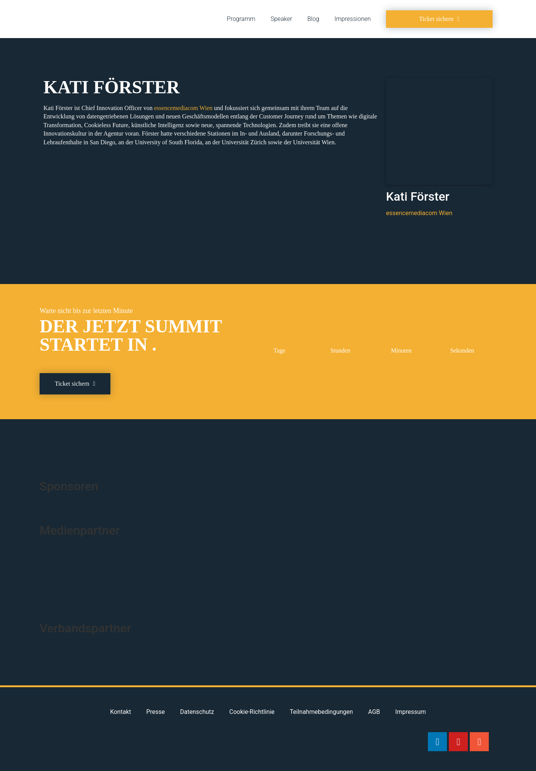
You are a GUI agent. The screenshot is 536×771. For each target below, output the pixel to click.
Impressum (410, 711)
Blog (313, 18)
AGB (374, 711)
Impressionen (353, 18)
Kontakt (120, 711)
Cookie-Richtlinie (251, 711)
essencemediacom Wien (183, 108)
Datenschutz (197, 711)
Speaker (281, 18)
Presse (155, 711)
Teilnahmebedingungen (321, 711)
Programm (241, 18)
